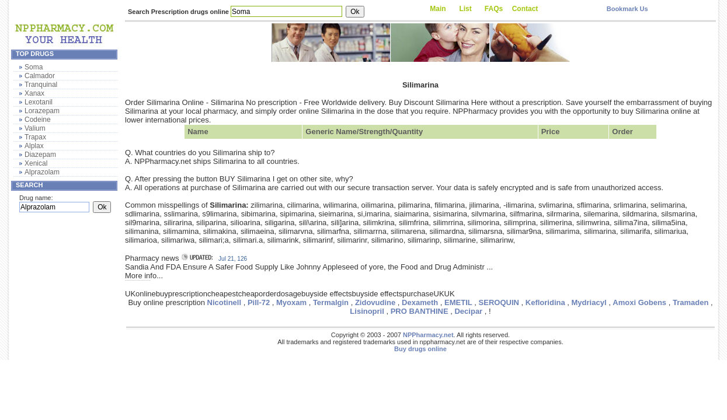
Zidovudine (375, 302)
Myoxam (291, 302)
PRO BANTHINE (419, 311)
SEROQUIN (499, 302)
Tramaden (690, 302)
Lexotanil (39, 102)
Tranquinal (41, 84)
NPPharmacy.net (428, 334)
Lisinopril (367, 311)
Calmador (40, 76)
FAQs (494, 9)
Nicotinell (224, 302)
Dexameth (420, 302)
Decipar (468, 311)
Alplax (34, 146)
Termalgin (331, 302)
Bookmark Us (627, 8)
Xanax (34, 93)
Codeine (38, 120)
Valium (35, 128)
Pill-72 (259, 302)
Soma (34, 67)
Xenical (36, 163)
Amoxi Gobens (639, 302)
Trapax (35, 137)
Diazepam (40, 154)
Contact (525, 9)
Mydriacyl (589, 302)
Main (438, 9)
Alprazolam (42, 172)
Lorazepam (42, 111)
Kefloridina (545, 302)
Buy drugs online (420, 348)
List (465, 9)
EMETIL (458, 302)
